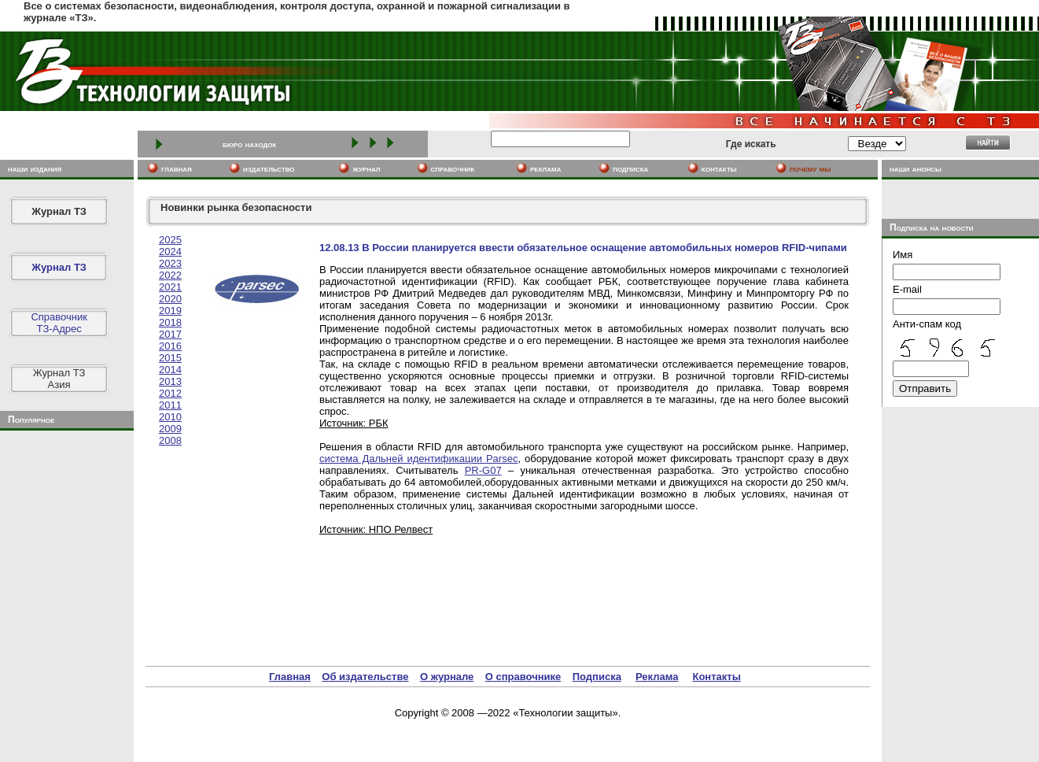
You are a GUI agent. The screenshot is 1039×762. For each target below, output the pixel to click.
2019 (170, 310)
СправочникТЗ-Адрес (59, 323)
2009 (170, 429)
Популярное (31, 419)
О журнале (446, 676)
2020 (170, 299)
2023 (170, 263)
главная (176, 168)
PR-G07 (483, 470)
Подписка (597, 676)
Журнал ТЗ (59, 211)
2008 (170, 440)
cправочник (453, 168)
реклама (545, 168)
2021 (170, 287)
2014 (170, 369)
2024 (170, 251)
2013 (170, 381)
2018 (170, 322)
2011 (170, 405)
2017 (170, 334)
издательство (269, 168)
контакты (719, 168)
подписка (631, 168)
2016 (170, 346)
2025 (170, 240)
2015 (170, 358)
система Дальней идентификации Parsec (418, 458)
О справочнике (523, 676)
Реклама (657, 676)
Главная (290, 676)
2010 (170, 417)
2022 (170, 275)
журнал (366, 168)
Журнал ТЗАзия (59, 378)
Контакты (716, 676)
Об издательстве (365, 676)
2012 (170, 393)
